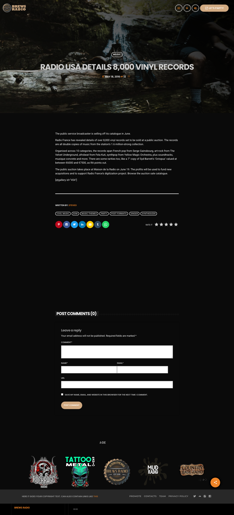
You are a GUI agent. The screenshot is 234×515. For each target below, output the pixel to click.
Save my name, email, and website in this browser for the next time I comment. (106, 394)
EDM (75, 213)
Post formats (119, 213)
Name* (64, 363)
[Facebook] (210, 496)
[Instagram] (204, 496)
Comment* (66, 342)
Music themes (89, 213)
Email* (120, 363)
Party (104, 213)
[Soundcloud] (199, 496)
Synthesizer (149, 213)
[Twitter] (194, 496)
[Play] (187, 8)
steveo (73, 205)
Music (117, 54)
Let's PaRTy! (214, 8)
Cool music (63, 213)
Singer (134, 213)
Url (63, 378)
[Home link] (15, 8)
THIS (95, 496)
